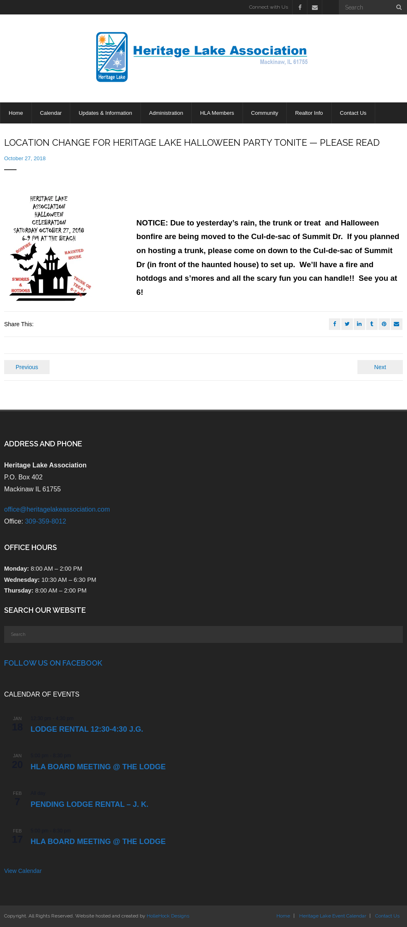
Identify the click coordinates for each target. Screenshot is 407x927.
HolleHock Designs (168, 916)
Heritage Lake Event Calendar (332, 916)
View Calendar (23, 871)
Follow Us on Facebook (53, 663)
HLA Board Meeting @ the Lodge (98, 767)
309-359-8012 (45, 521)
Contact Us (387, 916)
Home (283, 916)
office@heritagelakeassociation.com (57, 509)
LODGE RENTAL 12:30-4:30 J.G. (87, 729)
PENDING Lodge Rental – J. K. (89, 804)
